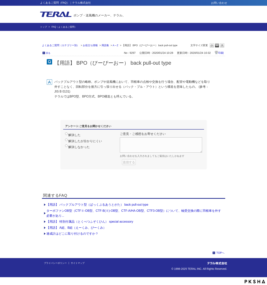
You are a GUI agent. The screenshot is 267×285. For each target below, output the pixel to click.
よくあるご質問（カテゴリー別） (60, 45)
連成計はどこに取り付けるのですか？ (72, 233)
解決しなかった (79, 147)
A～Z (115, 45)
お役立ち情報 (90, 45)
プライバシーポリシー (55, 263)
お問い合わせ (219, 2)
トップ (43, 27)
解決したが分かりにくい (85, 141)
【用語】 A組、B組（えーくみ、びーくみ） (76, 227)
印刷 (221, 52)
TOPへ (220, 252)
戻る (48, 53)
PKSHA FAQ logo (255, 281)
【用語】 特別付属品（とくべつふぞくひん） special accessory (89, 221)
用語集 (105, 45)
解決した (74, 135)
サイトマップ (78, 263)
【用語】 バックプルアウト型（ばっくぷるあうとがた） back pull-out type (97, 204)
